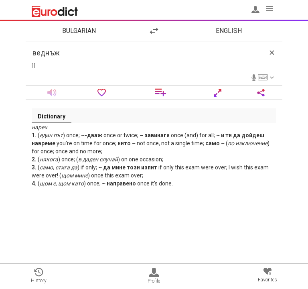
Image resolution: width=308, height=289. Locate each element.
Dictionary (51, 116)
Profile (154, 276)
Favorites (267, 275)
